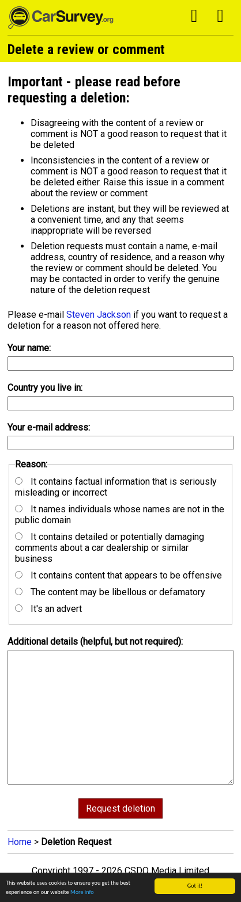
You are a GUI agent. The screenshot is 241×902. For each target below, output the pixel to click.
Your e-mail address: (48, 427)
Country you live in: (44, 387)
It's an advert (48, 608)
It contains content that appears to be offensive (118, 575)
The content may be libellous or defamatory (110, 592)
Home (19, 841)
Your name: (29, 347)
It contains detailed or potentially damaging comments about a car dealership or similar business (109, 547)
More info (82, 892)
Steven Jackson (98, 314)
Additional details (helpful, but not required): (95, 641)
